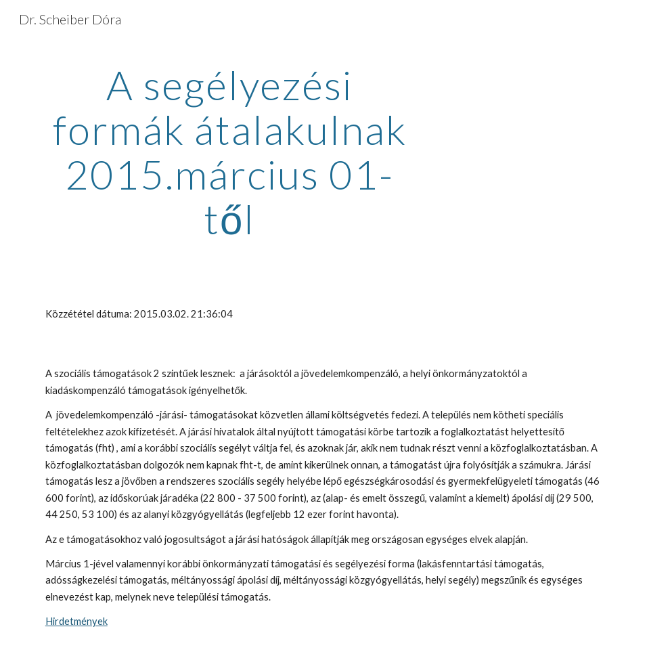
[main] (230, 151)
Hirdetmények (76, 621)
